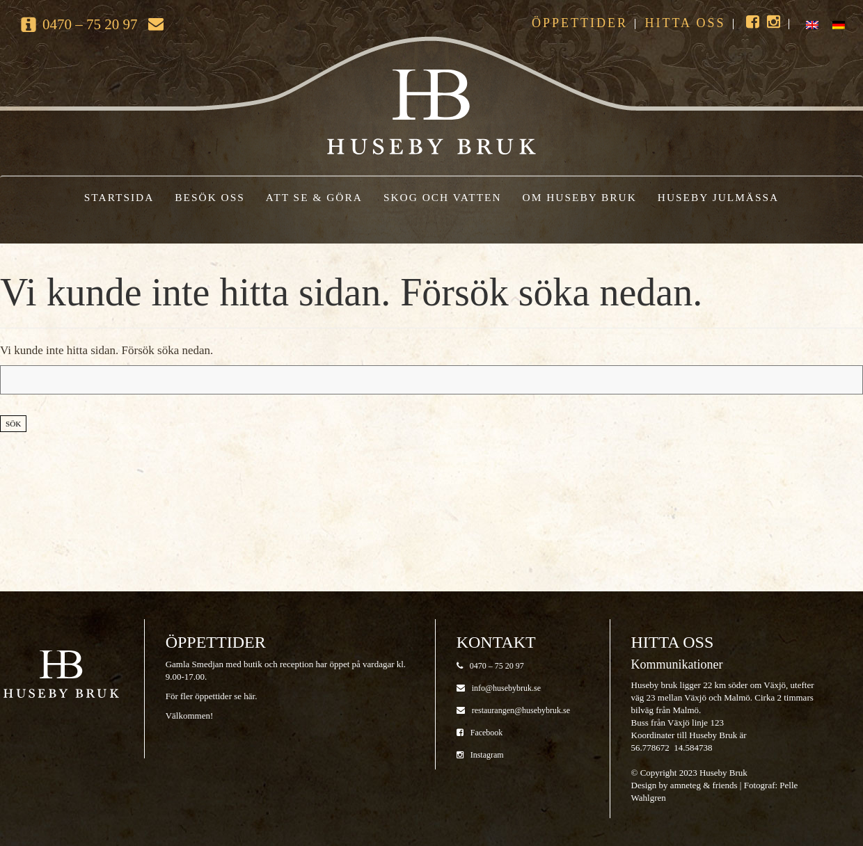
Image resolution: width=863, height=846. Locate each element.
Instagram (480, 755)
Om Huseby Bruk (580, 197)
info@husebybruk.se (499, 688)
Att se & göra (314, 197)
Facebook (480, 732)
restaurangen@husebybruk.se (513, 710)
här (249, 696)
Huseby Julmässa (718, 197)
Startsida (119, 197)
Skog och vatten (442, 197)
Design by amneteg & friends (684, 785)
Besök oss (210, 197)
